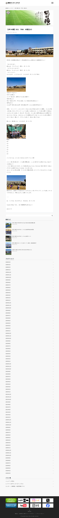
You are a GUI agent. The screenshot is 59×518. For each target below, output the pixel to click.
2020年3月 (8, 442)
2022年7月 (8, 376)
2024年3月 (8, 325)
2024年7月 (8, 315)
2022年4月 (8, 384)
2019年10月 (8, 455)
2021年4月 (8, 412)
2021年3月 (8, 414)
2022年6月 (8, 379)
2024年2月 (8, 328)
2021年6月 (8, 409)
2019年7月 (8, 463)
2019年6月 (8, 465)
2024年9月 (8, 310)
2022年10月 (8, 368)
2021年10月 (8, 399)
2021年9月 (8, 402)
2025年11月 (8, 274)
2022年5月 (8, 381)
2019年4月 (8, 470)
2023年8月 (8, 343)
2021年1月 (8, 417)
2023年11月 (8, 335)
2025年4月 (8, 292)
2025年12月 (8, 272)
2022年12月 (8, 363)
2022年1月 (8, 391)
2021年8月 (8, 404)
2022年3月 (8, 386)
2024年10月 (8, 307)
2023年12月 (8, 333)
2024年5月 (8, 320)
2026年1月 (8, 269)
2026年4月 (8, 262)
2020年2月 (8, 445)
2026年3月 (8, 264)
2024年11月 (8, 305)
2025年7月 (8, 285)
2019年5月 (8, 468)
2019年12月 (8, 450)
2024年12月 (8, 302)
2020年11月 (8, 422)
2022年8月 (8, 374)
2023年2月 (8, 358)
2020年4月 (8, 440)
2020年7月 (8, 432)
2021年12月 (8, 394)
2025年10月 (8, 277)
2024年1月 (8, 330)
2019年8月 (8, 460)
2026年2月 (8, 267)
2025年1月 (8, 300)
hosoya (15, 32)
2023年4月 (8, 353)
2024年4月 (8, 323)
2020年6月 (8, 435)
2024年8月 (8, 313)
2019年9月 (8, 457)
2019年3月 (8, 473)
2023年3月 (8, 356)
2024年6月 (8, 318)
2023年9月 (8, 341)
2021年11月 (8, 396)
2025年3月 (8, 295)
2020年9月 (8, 427)
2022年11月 (8, 366)
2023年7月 (8, 346)
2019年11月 (8, 452)
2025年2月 (8, 297)
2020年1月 (8, 447)
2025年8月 (8, 282)
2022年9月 (8, 371)
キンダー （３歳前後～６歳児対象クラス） (15, 486)
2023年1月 (8, 361)
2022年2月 (8, 389)
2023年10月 (8, 338)
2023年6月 (8, 348)
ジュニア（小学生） (10, 481)
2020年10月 (8, 424)
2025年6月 (8, 287)
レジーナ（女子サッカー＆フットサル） (15, 483)
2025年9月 (8, 279)
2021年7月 (8, 407)
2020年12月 (8, 419)
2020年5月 (8, 437)
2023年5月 (8, 351)
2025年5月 (8, 290)
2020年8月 (8, 430)
